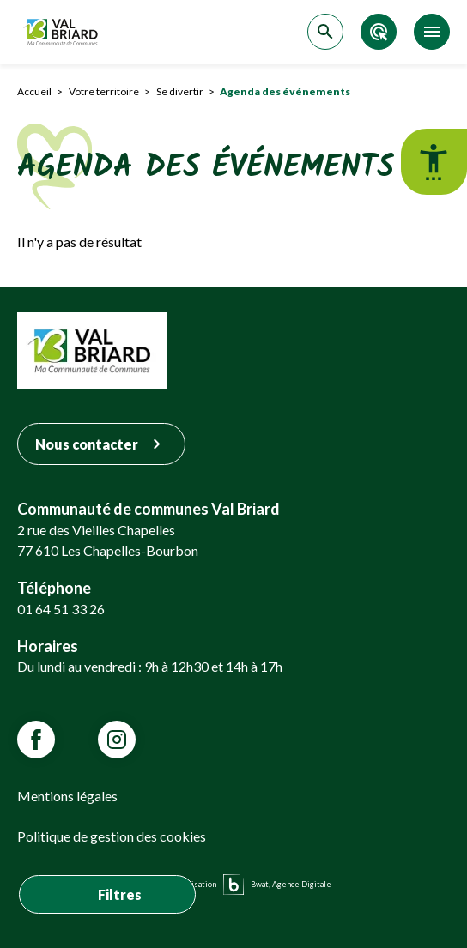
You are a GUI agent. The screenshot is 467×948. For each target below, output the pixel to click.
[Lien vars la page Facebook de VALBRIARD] (36, 739)
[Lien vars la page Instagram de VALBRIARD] (117, 739)
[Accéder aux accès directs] (379, 32)
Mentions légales (67, 796)
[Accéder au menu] (432, 32)
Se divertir (179, 91)
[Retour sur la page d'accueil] (62, 32)
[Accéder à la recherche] (325, 32)
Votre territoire (104, 91)
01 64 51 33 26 (61, 609)
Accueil (34, 91)
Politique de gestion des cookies (111, 836)
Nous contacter (101, 444)
